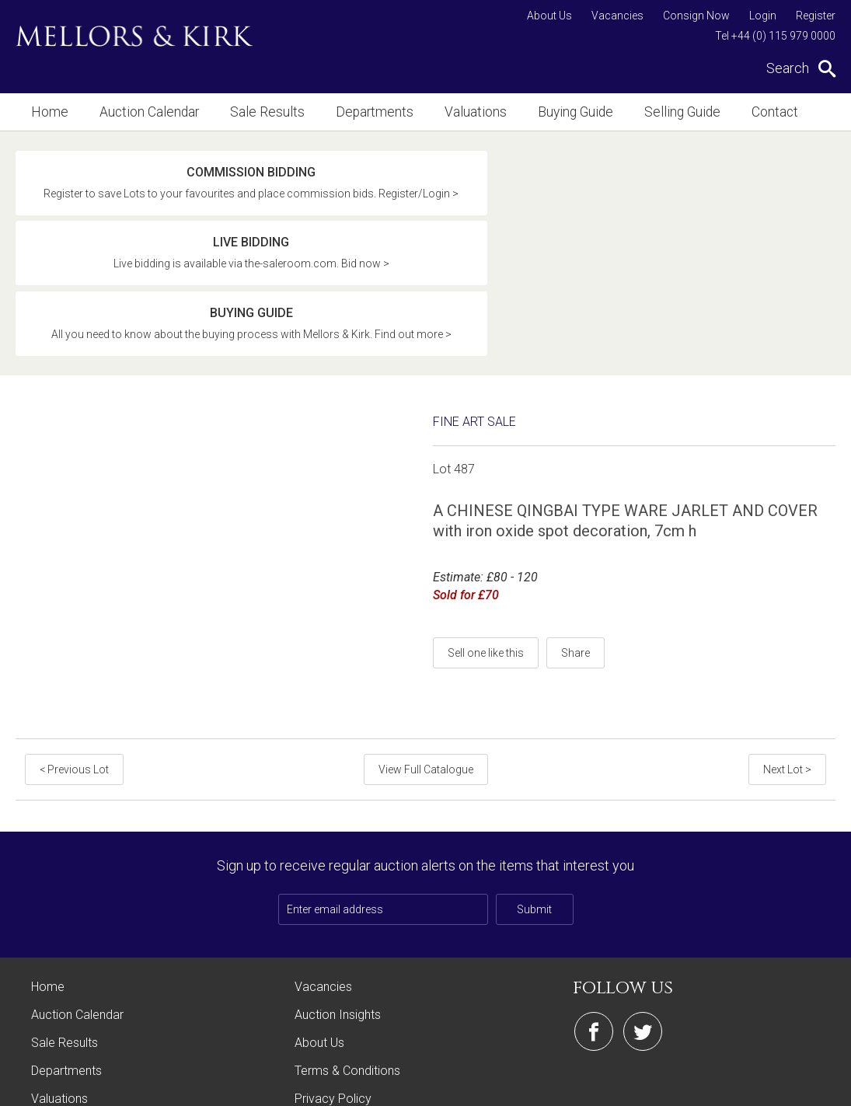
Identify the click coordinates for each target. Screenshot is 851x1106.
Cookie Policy (332, 1000)
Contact (730, 111)
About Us (549, 15)
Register (815, 15)
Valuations (447, 111)
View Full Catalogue (425, 643)
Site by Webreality (795, 1086)
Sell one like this (486, 527)
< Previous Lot (71, 643)
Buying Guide (542, 111)
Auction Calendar (142, 111)
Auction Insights (338, 888)
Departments (352, 111)
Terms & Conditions (347, 944)
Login (762, 15)
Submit (534, 783)
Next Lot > (790, 643)
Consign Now (696, 15)
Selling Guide (642, 111)
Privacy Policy (333, 972)
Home (48, 111)
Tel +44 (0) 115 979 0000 (775, 36)
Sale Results (252, 111)
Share (575, 527)
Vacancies (617, 15)
